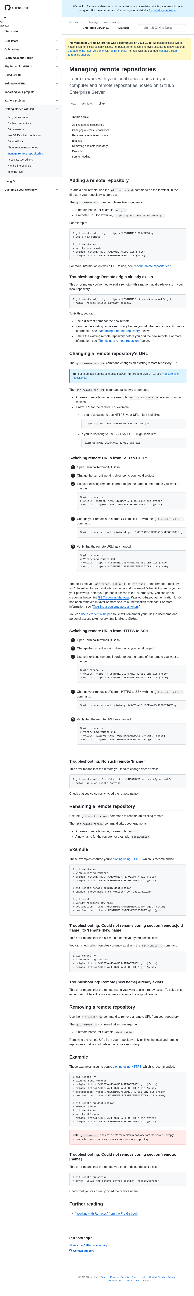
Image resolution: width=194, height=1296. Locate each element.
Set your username (19, 117)
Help (144, 1277)
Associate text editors (20, 159)
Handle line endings (19, 165)
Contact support (81, 1250)
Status (135, 1277)
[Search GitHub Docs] (162, 27)
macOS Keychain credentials (25, 135)
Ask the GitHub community (88, 1245)
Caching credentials (19, 123)
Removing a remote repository (119, 340)
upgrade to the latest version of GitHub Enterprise (97, 50)
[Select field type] (97, 28)
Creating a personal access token (115, 606)
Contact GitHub (157, 1277)
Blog (137, 1280)
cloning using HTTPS (127, 859)
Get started (12, 31)
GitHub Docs (20, 7)
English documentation (162, 10)
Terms (104, 1277)
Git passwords (16, 129)
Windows (87, 103)
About (146, 1280)
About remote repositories (23, 147)
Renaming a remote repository (119, 330)
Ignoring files (15, 171)
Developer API (114, 1280)
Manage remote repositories (25, 153)
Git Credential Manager (113, 597)
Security (125, 1277)
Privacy (114, 1277)
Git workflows (15, 141)
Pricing (171, 1277)
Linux (102, 103)
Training (128, 1280)
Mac (73, 103)
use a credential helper (96, 614)
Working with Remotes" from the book (107, 1213)
